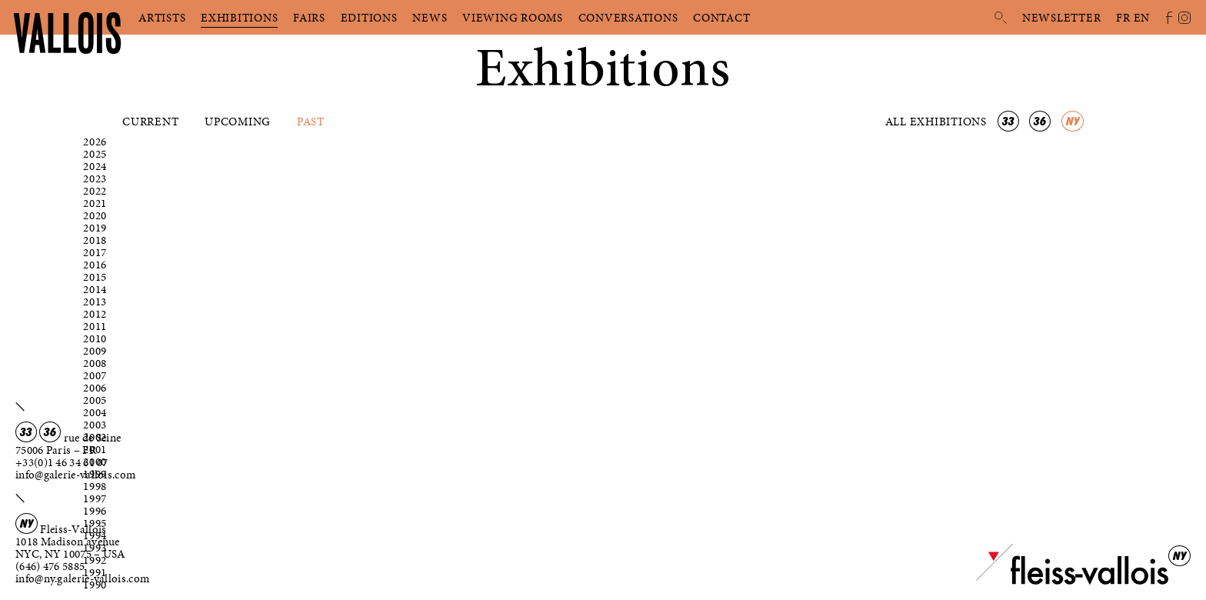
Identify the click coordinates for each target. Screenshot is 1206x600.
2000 (95, 461)
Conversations (628, 17)
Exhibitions (239, 17)
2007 (95, 375)
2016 (95, 264)
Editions (369, 17)
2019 (95, 227)
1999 (95, 474)
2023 (95, 178)
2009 (95, 350)
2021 (95, 203)
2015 (95, 277)
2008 (95, 363)
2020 (95, 215)
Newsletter (1061, 17)
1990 (95, 584)
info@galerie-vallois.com (75, 474)
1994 (95, 535)
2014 (95, 289)
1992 (95, 560)
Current (150, 121)
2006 (95, 387)
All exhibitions (937, 121)
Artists (161, 17)
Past (311, 121)
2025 (95, 154)
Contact (721, 17)
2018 (95, 240)
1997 (95, 498)
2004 (95, 412)
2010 (95, 338)
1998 (95, 486)
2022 (95, 190)
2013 (95, 301)
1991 (95, 572)
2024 (95, 166)
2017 (95, 252)
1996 (95, 510)
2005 (95, 400)
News (429, 17)
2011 (95, 326)
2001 (95, 449)
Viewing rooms (512, 17)
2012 (95, 314)
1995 (95, 523)
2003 (95, 424)
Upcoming (238, 121)
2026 (95, 141)
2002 (95, 437)
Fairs (309, 17)
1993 (95, 547)
